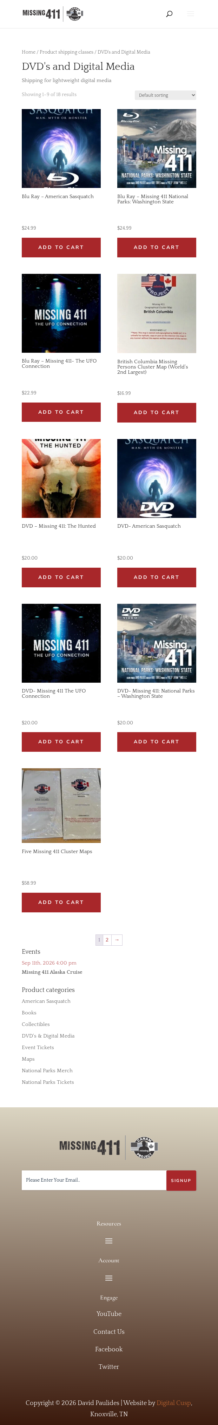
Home (28, 52)
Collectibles (36, 1024)
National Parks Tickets (48, 1082)
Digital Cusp (174, 1403)
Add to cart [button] (61, 247)
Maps (28, 1059)
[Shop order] (165, 95)
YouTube (109, 1314)
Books (29, 1013)
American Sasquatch (46, 1001)
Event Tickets (38, 1048)
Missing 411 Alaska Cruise (52, 972)
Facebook (109, 1349)
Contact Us (109, 1332)
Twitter (109, 1367)
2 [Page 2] (107, 940)
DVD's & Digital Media (48, 1036)
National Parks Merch (47, 1071)
